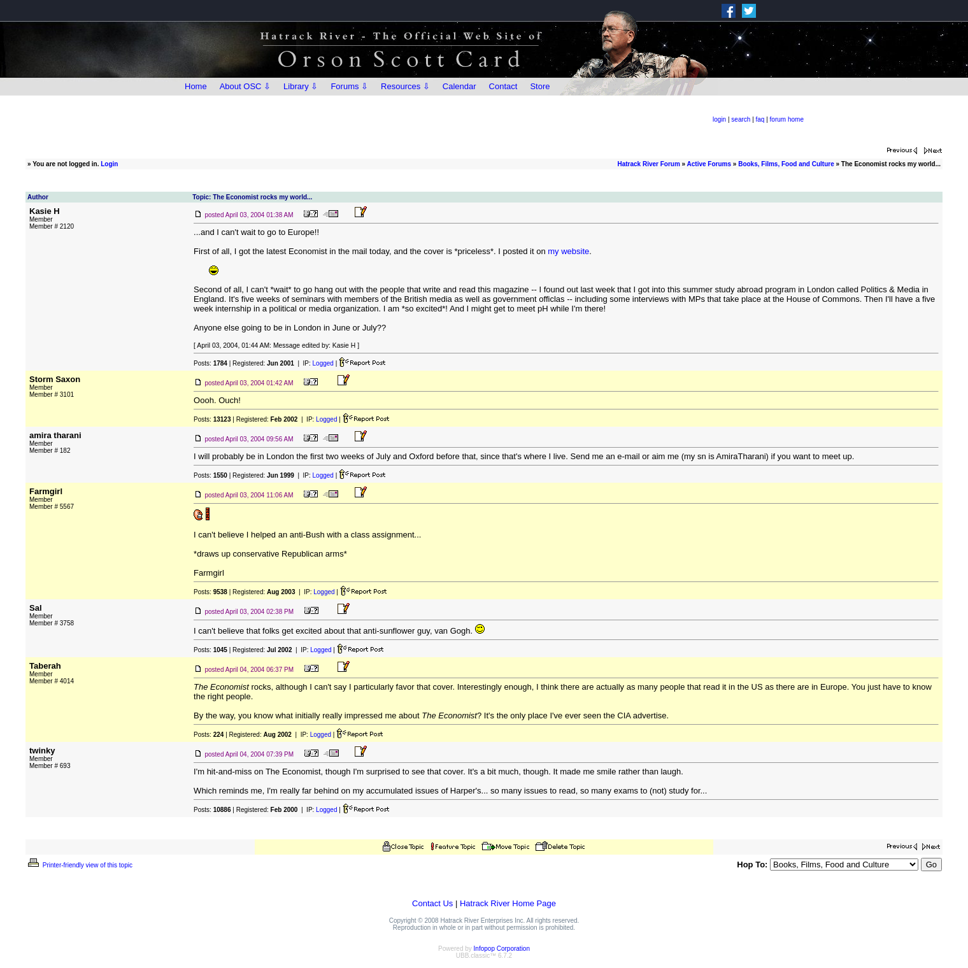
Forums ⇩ (349, 86)
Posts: (210, 363)
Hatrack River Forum (648, 163)
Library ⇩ (300, 86)
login (719, 119)
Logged (323, 363)
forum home (787, 119)
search (740, 119)
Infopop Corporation (502, 948)
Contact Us (432, 903)
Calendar (459, 86)
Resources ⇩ (405, 86)
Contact (503, 86)
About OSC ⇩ (245, 86)
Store (540, 86)
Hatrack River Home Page (508, 903)
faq (760, 119)
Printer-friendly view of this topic (79, 865)
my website (568, 251)
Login (109, 163)
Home (196, 86)
